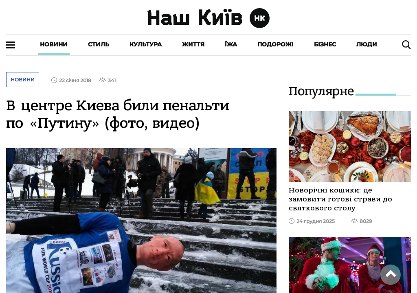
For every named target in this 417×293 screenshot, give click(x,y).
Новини (54, 44)
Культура (145, 44)
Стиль (98, 44)
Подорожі (275, 44)
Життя (193, 44)
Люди (366, 44)
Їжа (231, 44)
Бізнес (325, 44)
